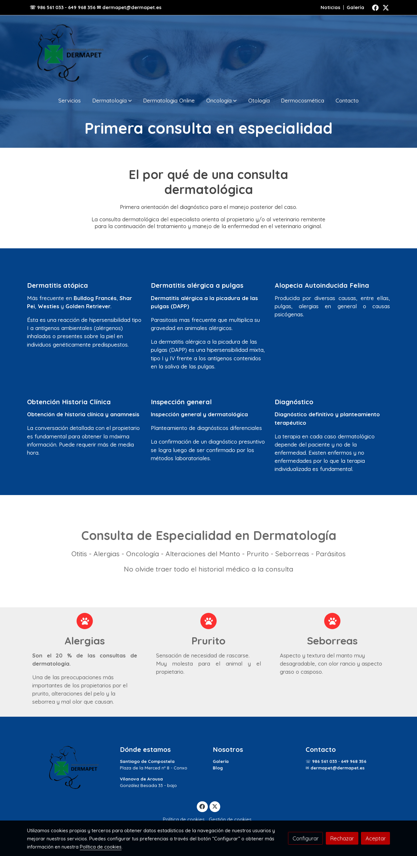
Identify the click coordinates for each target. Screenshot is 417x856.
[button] (112, 100)
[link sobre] (69, 767)
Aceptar (376, 838)
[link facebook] (375, 7)
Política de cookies (184, 819)
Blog (218, 767)
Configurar (306, 838)
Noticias (330, 7)
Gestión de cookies (230, 819)
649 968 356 (354, 761)
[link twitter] (385, 7)
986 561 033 (324, 761)
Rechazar (342, 838)
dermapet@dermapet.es (337, 767)
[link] (69, 53)
